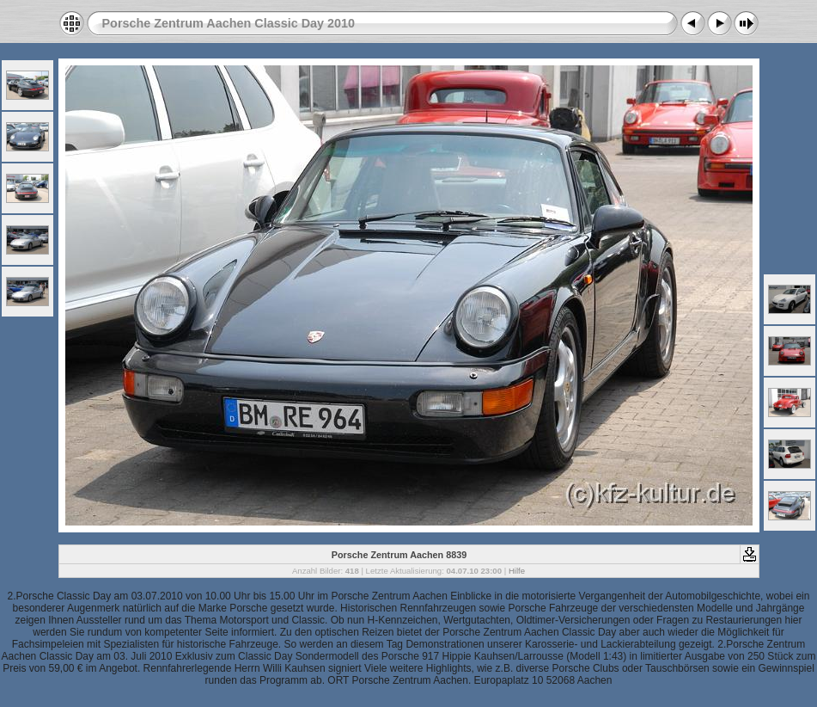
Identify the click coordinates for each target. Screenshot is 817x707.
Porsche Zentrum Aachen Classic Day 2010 (229, 23)
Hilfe (517, 570)
